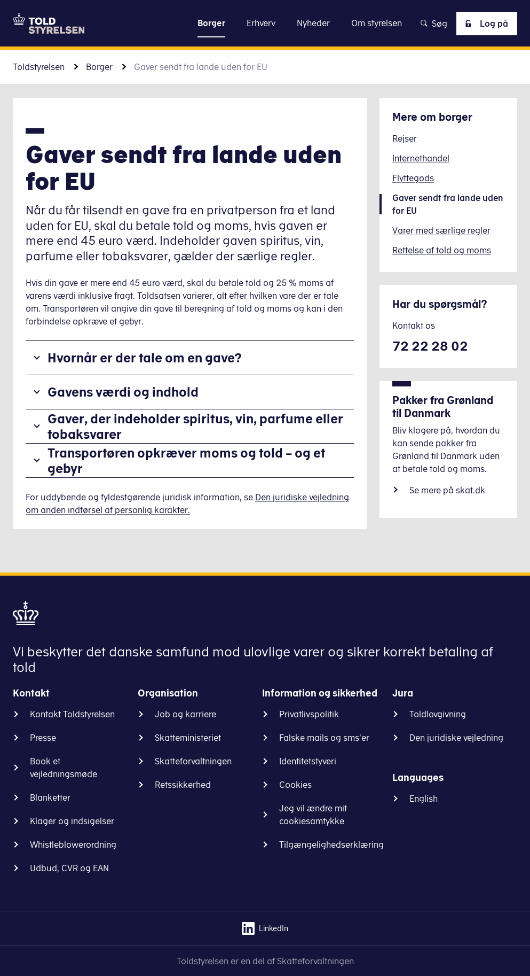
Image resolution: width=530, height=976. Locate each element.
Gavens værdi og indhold (123, 391)
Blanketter (50, 797)
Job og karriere (185, 714)
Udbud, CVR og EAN (69, 868)
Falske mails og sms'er (324, 737)
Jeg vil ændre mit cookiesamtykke (313, 814)
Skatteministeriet (188, 737)
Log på (484, 23)
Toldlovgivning (437, 714)
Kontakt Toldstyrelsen (72, 714)
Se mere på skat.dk (447, 490)
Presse (43, 737)
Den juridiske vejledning (456, 737)
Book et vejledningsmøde (63, 767)
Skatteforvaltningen (193, 761)
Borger (99, 67)
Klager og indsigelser (72, 821)
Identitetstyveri (307, 761)
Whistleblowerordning (73, 844)
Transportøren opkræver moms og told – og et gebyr (187, 460)
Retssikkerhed (183, 784)
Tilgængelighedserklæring (331, 844)
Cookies (295, 784)
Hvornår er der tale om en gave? (145, 357)
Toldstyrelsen (39, 67)
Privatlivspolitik (309, 714)
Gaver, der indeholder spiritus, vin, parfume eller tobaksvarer (195, 426)
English (423, 798)
